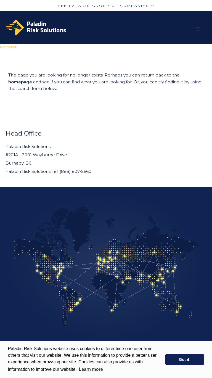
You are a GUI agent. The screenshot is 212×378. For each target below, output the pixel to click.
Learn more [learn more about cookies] (91, 369)
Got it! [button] (184, 359)
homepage (20, 81)
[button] (199, 29)
